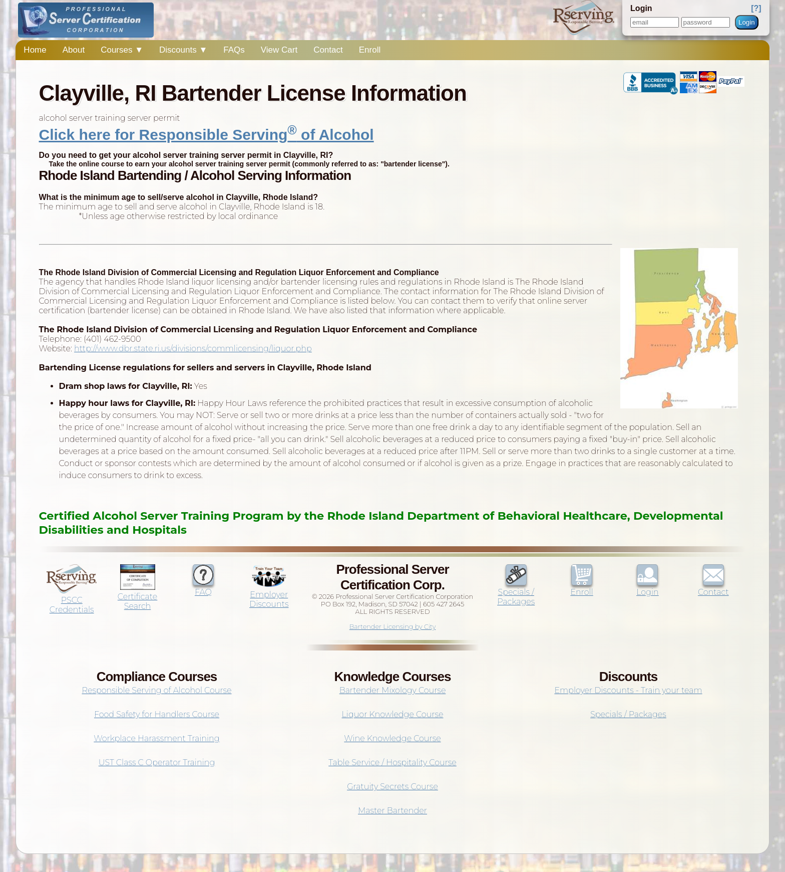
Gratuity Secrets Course (392, 786)
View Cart (279, 50)
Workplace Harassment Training (156, 738)
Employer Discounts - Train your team (628, 690)
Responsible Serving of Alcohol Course (156, 690)
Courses (122, 50)
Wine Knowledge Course (392, 738)
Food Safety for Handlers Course (156, 714)
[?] (756, 8)
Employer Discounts (268, 594)
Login (746, 22)
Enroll (369, 50)
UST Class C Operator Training (157, 762)
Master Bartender (392, 810)
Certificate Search (137, 596)
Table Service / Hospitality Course (392, 762)
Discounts (183, 50)
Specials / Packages (516, 592)
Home (35, 50)
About (74, 50)
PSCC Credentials (72, 600)
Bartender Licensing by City (392, 626)
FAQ (203, 587)
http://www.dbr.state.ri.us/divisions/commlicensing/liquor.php (193, 348)
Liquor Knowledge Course (393, 714)
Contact (328, 50)
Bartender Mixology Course (392, 690)
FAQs (234, 50)
